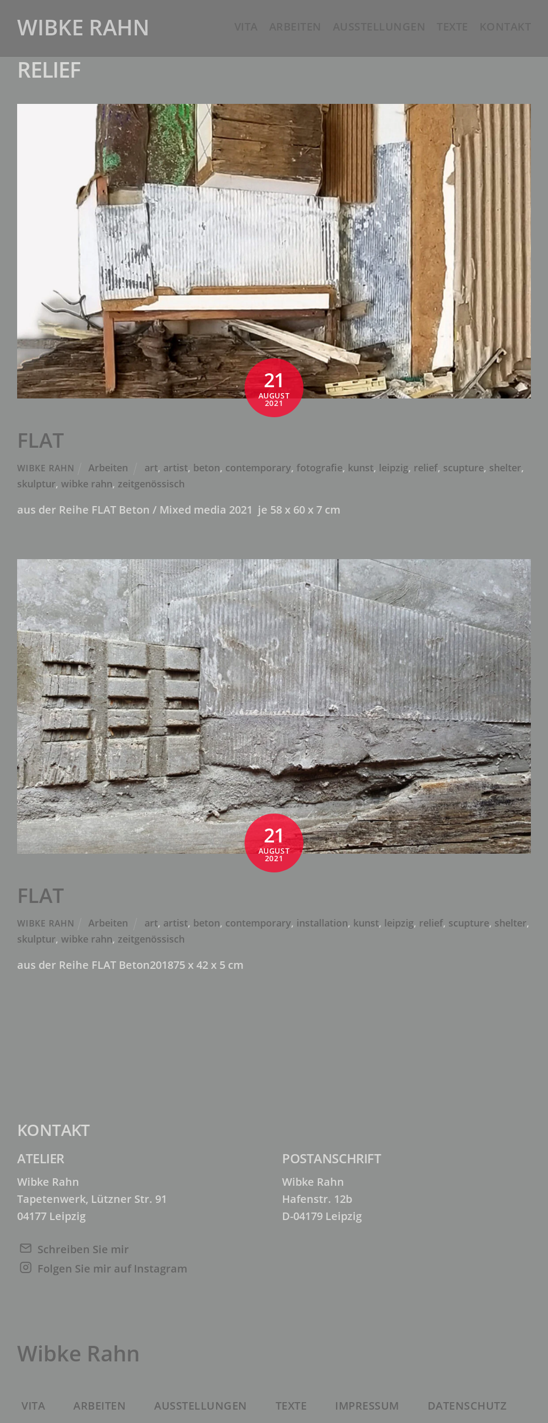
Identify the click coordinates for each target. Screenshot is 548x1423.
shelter (505, 467)
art (151, 467)
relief (426, 467)
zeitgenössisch (151, 483)
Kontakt (505, 26)
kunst (361, 467)
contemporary (258, 467)
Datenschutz (467, 1405)
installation (322, 922)
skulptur (36, 483)
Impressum (367, 1405)
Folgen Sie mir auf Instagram (112, 1268)
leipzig (393, 467)
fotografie (319, 467)
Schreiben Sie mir (83, 1249)
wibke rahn (86, 483)
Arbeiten (295, 26)
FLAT (40, 440)
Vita (246, 26)
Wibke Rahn (46, 468)
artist (175, 467)
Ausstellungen (379, 26)
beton (206, 467)
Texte (452, 26)
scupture (463, 467)
